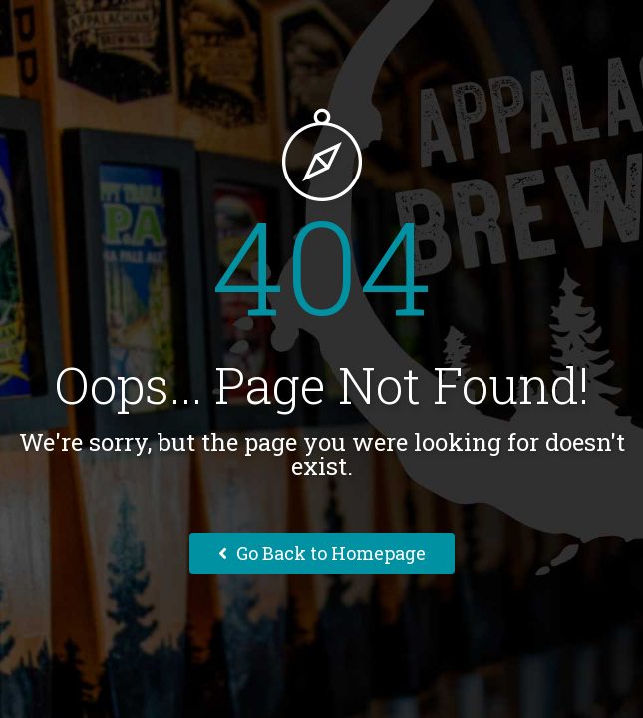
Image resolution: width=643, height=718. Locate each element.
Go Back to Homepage (322, 553)
